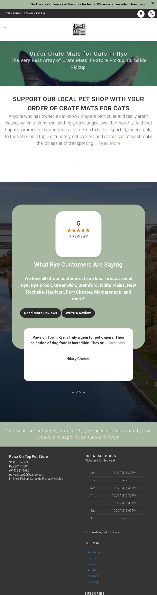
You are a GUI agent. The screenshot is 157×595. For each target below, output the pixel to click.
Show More (117, 342)
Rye (25, 285)
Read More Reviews (40, 313)
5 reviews (78, 237)
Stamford (88, 285)
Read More (109, 143)
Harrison (55, 292)
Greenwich (65, 285)
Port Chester (79, 292)
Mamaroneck (107, 292)
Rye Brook (41, 285)
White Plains (112, 285)
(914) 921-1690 (19, 470)
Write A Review (78, 313)
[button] (73, 391)
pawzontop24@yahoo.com (26, 474)
